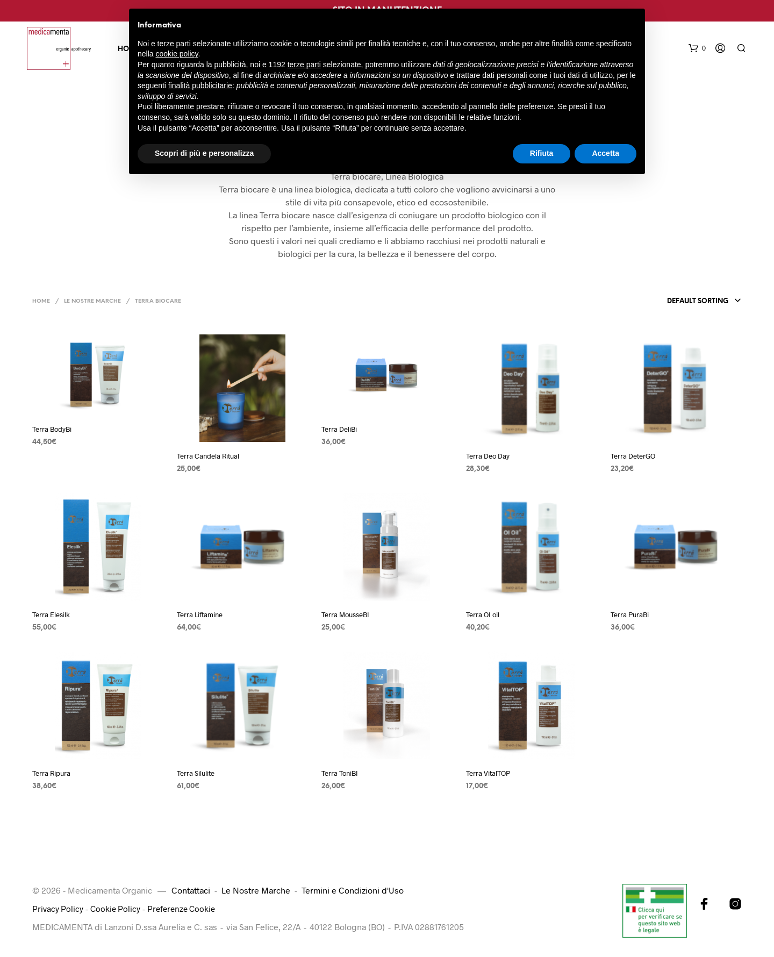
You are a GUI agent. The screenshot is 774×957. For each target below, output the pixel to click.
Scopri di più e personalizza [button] (204, 153)
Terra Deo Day (488, 456)
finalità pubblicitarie (200, 85)
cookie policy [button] (176, 53)
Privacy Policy (58, 908)
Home (41, 301)
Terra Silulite (195, 773)
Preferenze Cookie (185, 908)
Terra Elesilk (51, 614)
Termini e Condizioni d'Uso (353, 890)
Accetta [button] (605, 153)
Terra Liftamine (200, 614)
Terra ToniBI (339, 773)
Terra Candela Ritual (208, 456)
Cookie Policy (117, 908)
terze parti (304, 64)
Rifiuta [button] (542, 153)
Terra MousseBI (345, 614)
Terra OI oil (482, 614)
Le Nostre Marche (92, 301)
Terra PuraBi (630, 614)
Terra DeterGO (633, 456)
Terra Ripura (51, 773)
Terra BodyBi (51, 429)
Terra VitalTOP (488, 773)
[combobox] (702, 301)
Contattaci (190, 890)
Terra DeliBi (339, 429)
